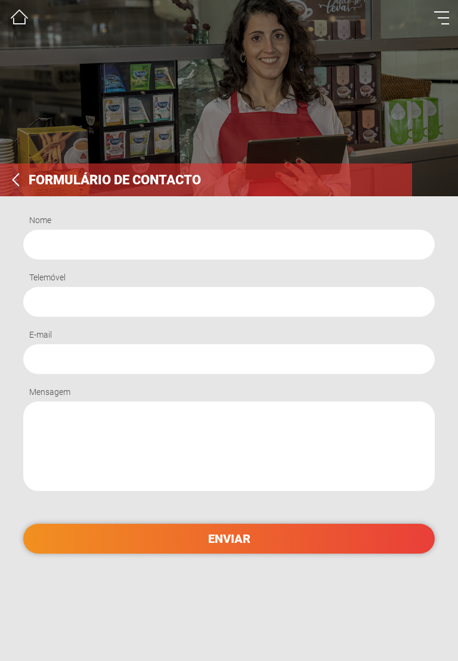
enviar (229, 539)
